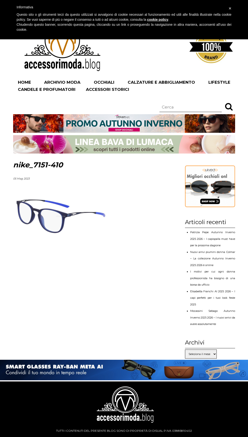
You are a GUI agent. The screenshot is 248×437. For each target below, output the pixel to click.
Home (24, 82)
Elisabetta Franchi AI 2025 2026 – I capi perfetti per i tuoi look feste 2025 (212, 298)
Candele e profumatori (46, 89)
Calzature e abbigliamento (161, 82)
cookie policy (157, 19)
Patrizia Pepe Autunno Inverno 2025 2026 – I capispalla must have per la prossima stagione (212, 239)
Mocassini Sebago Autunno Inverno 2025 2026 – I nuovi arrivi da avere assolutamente (212, 317)
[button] (229, 106)
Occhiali (104, 82)
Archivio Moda (62, 82)
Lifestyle (219, 82)
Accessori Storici (107, 89)
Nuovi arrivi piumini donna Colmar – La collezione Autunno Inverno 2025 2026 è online (212, 258)
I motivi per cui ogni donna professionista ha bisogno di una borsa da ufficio (212, 278)
